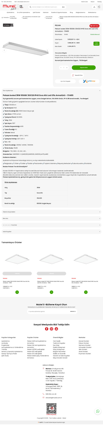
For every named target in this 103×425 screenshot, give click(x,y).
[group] (26, 48)
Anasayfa (5, 17)
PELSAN (5, 278)
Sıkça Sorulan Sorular (60, 359)
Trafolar (4, 350)
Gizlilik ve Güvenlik (59, 354)
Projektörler (5, 346)
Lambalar (5, 344)
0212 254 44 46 (7, 1)
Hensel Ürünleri (84, 342)
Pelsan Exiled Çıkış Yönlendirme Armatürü (38, 357)
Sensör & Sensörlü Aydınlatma (12, 352)
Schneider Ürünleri (85, 348)
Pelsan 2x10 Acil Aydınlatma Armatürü (36, 343)
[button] (5, 50)
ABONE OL (73, 311)
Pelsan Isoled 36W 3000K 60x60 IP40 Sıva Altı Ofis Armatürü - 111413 (16, 282)
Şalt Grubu (5, 356)
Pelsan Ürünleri (84, 344)
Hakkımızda (84, 1)
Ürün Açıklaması (51, 90)
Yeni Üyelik (56, 342)
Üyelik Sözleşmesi (59, 348)
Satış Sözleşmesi (58, 350)
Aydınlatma (10, 12)
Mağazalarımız (80, 12)
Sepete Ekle (84, 67)
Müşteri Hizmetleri (59, 352)
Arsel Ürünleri (83, 352)
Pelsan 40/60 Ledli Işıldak (35, 350)
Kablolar (45, 12)
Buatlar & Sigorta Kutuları (59, 12)
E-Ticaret (45, 423)
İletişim (92, 1)
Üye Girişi (56, 346)
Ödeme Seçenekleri (51, 212)
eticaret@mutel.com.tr (22, 1)
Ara (63, 7)
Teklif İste (94, 26)
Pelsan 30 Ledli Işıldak (34, 354)
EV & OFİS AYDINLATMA (13, 17)
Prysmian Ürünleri (85, 354)
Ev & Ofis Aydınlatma (23, 12)
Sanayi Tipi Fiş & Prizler (9, 354)
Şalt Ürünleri (36, 12)
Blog (71, 12)
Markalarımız (92, 12)
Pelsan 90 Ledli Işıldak (34, 352)
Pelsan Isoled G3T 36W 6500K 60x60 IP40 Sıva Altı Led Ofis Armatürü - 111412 (50, 282)
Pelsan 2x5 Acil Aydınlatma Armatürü (36, 347)
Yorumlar (51, 225)
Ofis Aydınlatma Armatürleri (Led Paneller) (31, 17)
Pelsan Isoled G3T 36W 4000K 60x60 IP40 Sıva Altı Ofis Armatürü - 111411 (85, 282)
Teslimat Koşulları (59, 344)
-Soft (40, 423)
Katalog (99, 1)
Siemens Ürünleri (84, 346)
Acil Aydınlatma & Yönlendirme (12, 348)
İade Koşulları (51, 231)
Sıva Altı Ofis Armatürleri (49, 17)
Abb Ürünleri (83, 350)
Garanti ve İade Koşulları (61, 356)
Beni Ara (51, 218)
